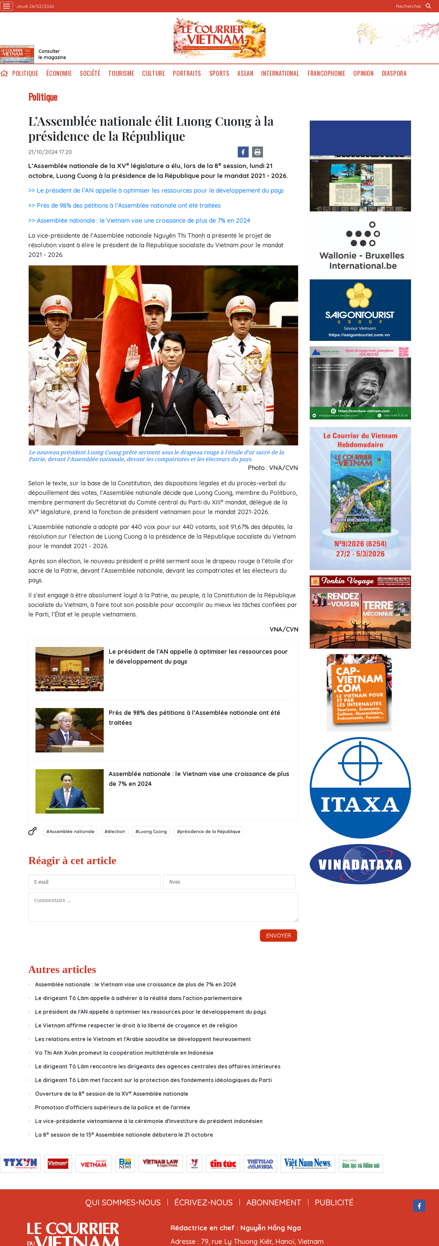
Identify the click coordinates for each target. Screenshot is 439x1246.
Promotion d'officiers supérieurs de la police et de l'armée (112, 1107)
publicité (334, 1202)
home (4, 73)
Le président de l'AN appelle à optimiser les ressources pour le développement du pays (198, 656)
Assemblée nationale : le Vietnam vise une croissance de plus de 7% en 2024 (199, 779)
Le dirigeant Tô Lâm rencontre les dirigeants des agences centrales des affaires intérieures (157, 1066)
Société (90, 73)
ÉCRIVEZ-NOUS (203, 1202)
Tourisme (121, 73)
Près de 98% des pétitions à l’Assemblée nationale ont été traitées (194, 717)
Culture (153, 73)
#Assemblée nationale (70, 831)
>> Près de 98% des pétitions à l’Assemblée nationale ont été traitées (124, 205)
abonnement (273, 1202)
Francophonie (326, 73)
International (280, 73)
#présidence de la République (208, 831)
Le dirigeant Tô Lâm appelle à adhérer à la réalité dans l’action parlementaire (138, 998)
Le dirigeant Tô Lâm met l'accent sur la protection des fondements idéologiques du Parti (153, 1080)
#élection (115, 831)
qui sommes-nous (123, 1202)
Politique (25, 73)
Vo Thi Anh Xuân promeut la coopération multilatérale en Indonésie (125, 1052)
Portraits (187, 73)
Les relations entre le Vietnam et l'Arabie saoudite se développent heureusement (143, 1039)
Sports (219, 73)
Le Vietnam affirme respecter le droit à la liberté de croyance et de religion (136, 1025)
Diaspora (394, 73)
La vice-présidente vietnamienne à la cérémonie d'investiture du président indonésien (149, 1121)
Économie (59, 73)
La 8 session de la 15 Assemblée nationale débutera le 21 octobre (124, 1134)
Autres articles (62, 969)
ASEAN (245, 73)
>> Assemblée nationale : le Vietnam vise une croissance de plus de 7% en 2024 (139, 220)
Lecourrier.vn (219, 37)
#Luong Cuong (151, 831)
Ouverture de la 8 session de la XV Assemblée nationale (111, 1093)
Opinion (363, 73)
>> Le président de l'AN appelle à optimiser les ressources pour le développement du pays (156, 190)
